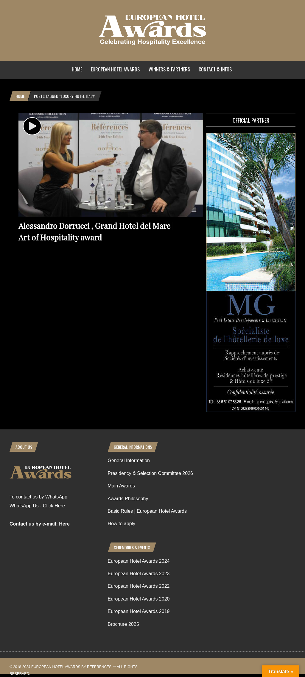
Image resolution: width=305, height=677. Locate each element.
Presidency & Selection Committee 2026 (150, 473)
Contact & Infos (215, 69)
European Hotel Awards (115, 69)
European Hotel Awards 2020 (139, 598)
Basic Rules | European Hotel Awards (147, 511)
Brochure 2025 (123, 624)
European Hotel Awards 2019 (139, 611)
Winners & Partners (169, 69)
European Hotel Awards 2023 (139, 573)
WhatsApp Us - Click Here (37, 505)
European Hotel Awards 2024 (139, 561)
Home (77, 69)
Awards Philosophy (128, 498)
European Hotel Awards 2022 (139, 586)
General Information (129, 460)
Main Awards (121, 485)
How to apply (122, 523)
